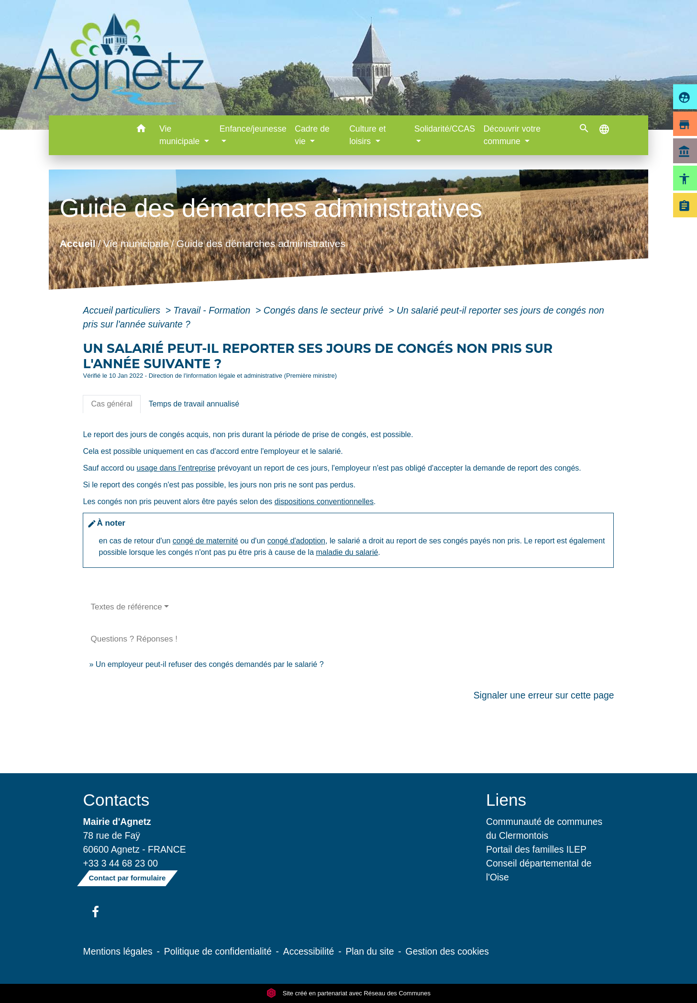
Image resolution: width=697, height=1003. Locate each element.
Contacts (116, 799)
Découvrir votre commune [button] (512, 135)
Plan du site (369, 951)
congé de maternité (205, 541)
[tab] (111, 404)
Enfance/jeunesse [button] (253, 129)
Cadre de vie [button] (312, 135)
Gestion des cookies (447, 951)
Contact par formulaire (127, 878)
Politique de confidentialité (218, 951)
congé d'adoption (296, 541)
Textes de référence (126, 606)
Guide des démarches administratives (261, 242)
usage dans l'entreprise (176, 468)
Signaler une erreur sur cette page (544, 695)
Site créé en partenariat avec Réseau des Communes (348, 993)
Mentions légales (118, 951)
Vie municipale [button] (180, 135)
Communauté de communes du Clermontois (544, 828)
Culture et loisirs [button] (367, 135)
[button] (141, 130)
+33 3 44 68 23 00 (120, 863)
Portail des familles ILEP (536, 849)
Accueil (78, 242)
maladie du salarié (347, 552)
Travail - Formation (213, 310)
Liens (506, 799)
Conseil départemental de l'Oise (539, 870)
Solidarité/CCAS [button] (444, 129)
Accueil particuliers (123, 310)
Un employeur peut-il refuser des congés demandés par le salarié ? (210, 664)
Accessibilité (308, 951)
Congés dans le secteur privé (325, 310)
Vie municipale (136, 242)
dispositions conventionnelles (324, 501)
